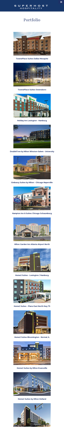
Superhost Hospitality (31, 7)
